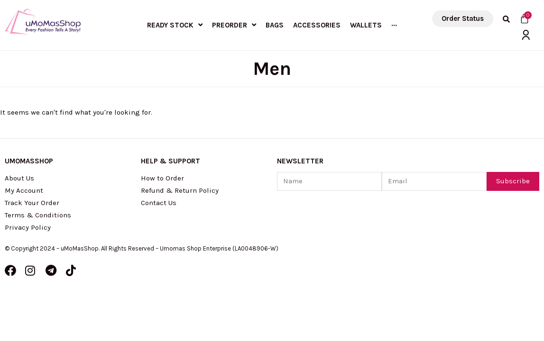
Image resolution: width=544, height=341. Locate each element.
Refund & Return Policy (180, 190)
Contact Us (158, 202)
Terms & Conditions (38, 215)
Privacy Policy (28, 227)
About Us (19, 178)
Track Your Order (32, 202)
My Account (24, 190)
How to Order (162, 178)
